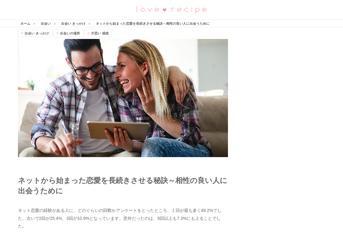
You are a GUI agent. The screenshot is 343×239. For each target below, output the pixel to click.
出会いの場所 (70, 33)
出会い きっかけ (37, 33)
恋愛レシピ (172, 9)
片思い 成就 (100, 33)
